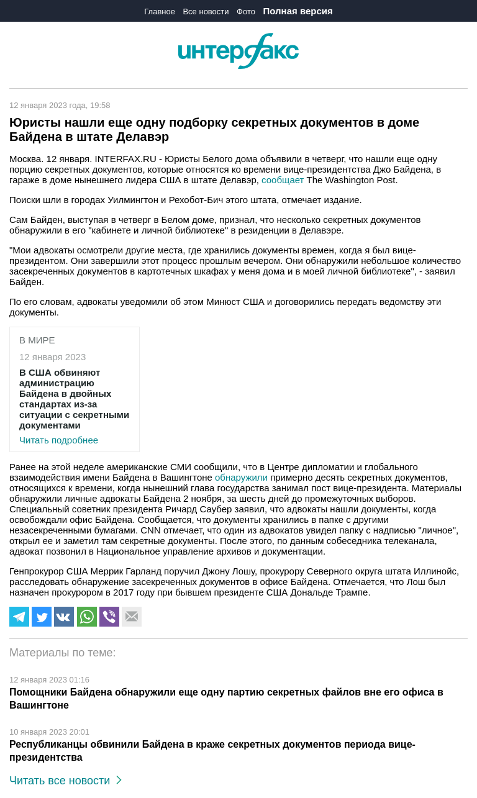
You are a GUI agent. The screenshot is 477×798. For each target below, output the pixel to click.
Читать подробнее (74, 406)
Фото (246, 11)
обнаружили (241, 477)
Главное (159, 11)
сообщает (282, 180)
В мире (37, 340)
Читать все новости (65, 780)
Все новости (206, 11)
